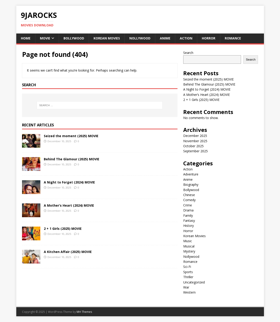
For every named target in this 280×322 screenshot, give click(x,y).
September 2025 (195, 151)
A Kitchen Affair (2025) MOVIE (68, 252)
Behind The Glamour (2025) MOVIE (71, 159)
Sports (188, 272)
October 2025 (193, 146)
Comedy (189, 200)
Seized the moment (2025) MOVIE (71, 136)
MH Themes (84, 312)
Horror (208, 38)
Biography (190, 184)
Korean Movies (107, 38)
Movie (45, 38)
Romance (233, 38)
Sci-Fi (187, 266)
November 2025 (195, 141)
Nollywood (139, 38)
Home (25, 38)
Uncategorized (194, 282)
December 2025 (195, 135)
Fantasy (189, 220)
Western (189, 292)
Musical (188, 246)
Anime (165, 38)
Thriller (188, 277)
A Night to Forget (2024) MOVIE (69, 182)
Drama (188, 210)
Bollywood (74, 38)
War (186, 287)
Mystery (189, 251)
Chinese (189, 195)
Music (187, 241)
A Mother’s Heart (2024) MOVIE (69, 205)
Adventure (190, 174)
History (188, 225)
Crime (187, 205)
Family (188, 215)
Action (186, 38)
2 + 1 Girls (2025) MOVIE (63, 228)
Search (188, 52)
